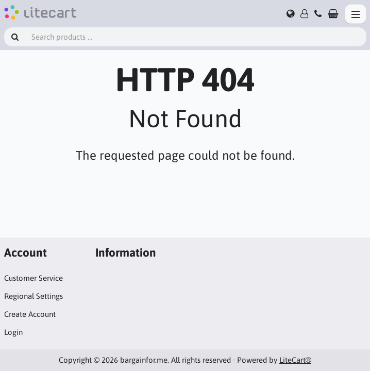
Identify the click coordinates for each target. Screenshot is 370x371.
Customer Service (33, 278)
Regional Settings (33, 296)
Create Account (30, 314)
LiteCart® (295, 360)
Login (13, 332)
